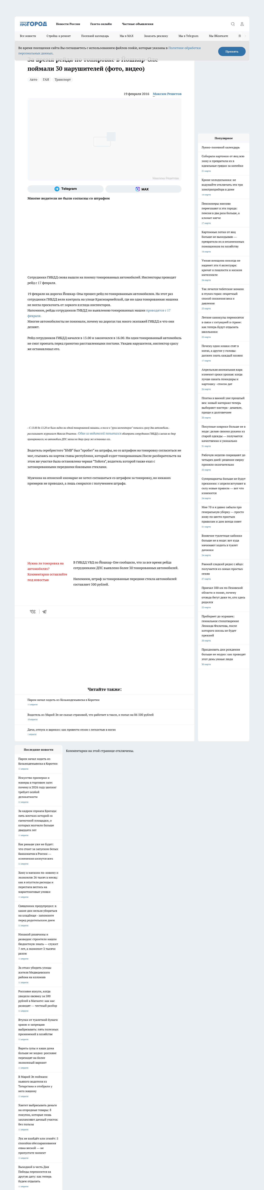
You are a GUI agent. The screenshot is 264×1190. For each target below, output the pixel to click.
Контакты (66, 1070)
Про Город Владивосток (58, 1052)
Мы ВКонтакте (218, 36)
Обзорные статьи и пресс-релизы (124, 1066)
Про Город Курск (54, 1044)
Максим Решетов (167, 94)
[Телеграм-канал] (65, 189)
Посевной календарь (95, 36)
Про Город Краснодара (89, 1052)
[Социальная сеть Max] (143, 189)
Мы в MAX (126, 36)
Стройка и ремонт (59, 36)
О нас (17, 1070)
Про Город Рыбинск (88, 1044)
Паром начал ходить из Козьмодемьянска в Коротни (104, 702)
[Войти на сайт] (242, 24)
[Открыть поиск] (232, 24)
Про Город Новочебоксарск (60, 1039)
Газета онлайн (101, 24)
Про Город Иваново (151, 1039)
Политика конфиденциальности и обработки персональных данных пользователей (57, 1136)
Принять (232, 51)
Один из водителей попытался (99, 433)
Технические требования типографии (80, 1066)
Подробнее (111, 1131)
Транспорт (63, 79)
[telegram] (45, 611)
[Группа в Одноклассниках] (184, 1045)
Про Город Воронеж (119, 1039)
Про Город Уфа (116, 1044)
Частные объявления (137, 24)
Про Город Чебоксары (26, 1039)
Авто (33, 79)
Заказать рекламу (156, 36)
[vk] (33, 611)
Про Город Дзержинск (26, 1052)
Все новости (28, 36)
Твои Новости (22, 1044)
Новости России (68, 24)
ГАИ (46, 79)
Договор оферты (23, 1066)
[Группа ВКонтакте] (175, 1045)
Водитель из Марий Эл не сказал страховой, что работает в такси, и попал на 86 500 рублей (104, 717)
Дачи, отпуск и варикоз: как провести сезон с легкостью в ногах (104, 732)
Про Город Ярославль (89, 1039)
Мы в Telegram (188, 36)
